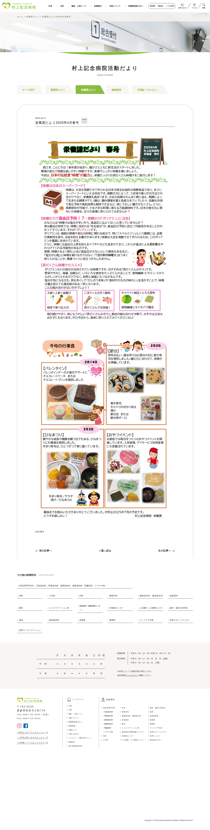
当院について (118, 6)
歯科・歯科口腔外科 (179, 608)
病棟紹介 (79, 744)
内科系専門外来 (122, 708)
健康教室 (116, 90)
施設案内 (159, 6)
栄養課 (82, 620)
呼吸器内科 (121, 716)
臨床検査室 (54, 620)
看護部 (112, 620)
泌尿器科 (174, 596)
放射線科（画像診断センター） (89, 608)
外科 (81, 596)
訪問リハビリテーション (30, 630)
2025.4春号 (40, 531)
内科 (21, 596)
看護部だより (57, 90)
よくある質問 (168, 6)
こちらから (132, 675)
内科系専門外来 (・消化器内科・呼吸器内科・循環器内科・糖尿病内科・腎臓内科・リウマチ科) (62, 586)
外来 (63, 6)
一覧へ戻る (105, 550)
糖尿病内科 (121, 724)
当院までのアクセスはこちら (35, 732)
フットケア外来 (147, 620)
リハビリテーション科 (59, 608)
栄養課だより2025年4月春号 (56, 17)
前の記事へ (45, 550)
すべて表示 (28, 90)
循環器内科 (121, 720)
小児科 (52, 596)
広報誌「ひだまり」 (148, 90)
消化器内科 (121, 712)
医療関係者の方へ (136, 6)
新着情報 (150, 6)
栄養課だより (33, 17)
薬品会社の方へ (177, 740)
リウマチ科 (121, 732)
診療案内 (103, 6)
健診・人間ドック (86, 6)
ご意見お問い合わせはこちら (35, 738)
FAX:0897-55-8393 (31, 718)
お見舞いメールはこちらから (35, 744)
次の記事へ (164, 550)
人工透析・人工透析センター (151, 608)
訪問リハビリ (176, 736)
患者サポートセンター (180, 620)
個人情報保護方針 (83, 748)
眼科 (21, 608)
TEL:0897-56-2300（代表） (36, 714)
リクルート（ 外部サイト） (89, 740)
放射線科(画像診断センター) (150, 732)
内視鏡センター (116, 608)
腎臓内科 (120, 728)
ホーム (20, 17)
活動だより (80, 732)
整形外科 (113, 596)
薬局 (21, 620)
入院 (72, 6)
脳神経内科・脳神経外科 (151, 596)
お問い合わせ (81, 736)
